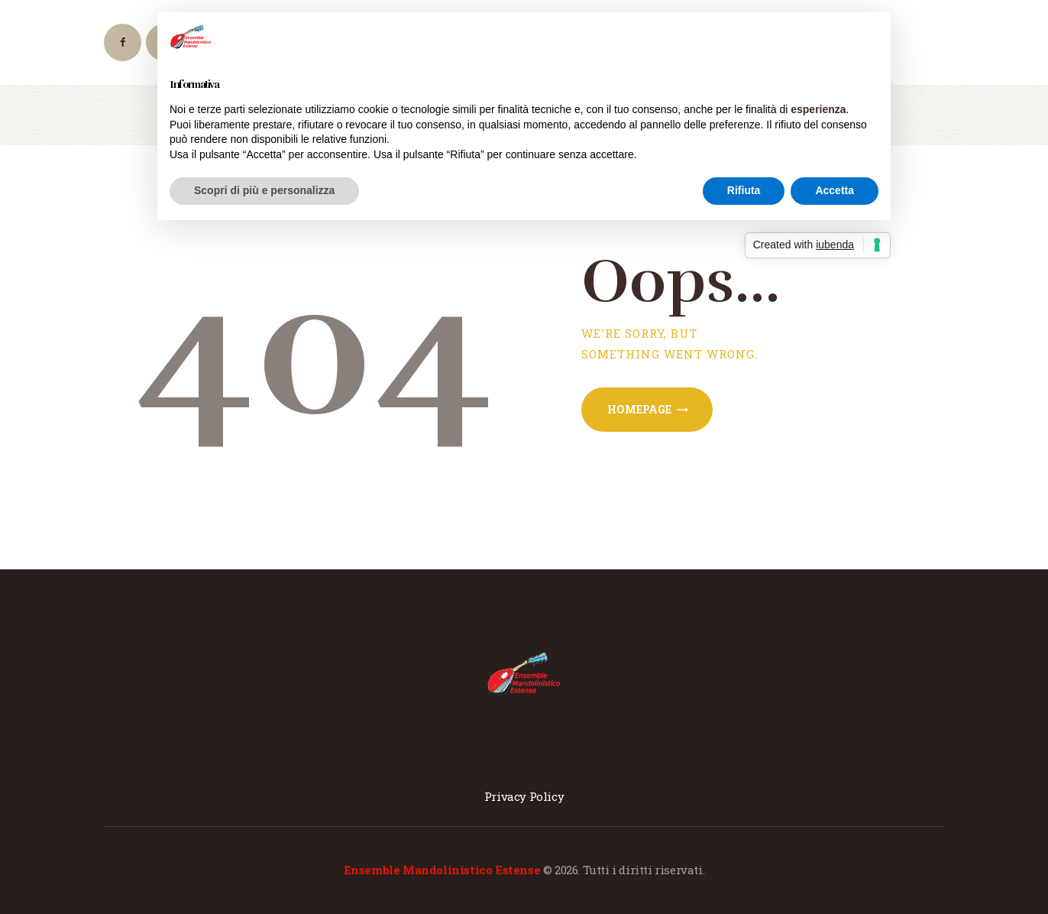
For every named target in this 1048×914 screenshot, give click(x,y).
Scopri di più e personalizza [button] (264, 190)
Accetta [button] (834, 190)
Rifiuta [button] (744, 190)
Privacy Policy (524, 796)
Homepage (639, 409)
